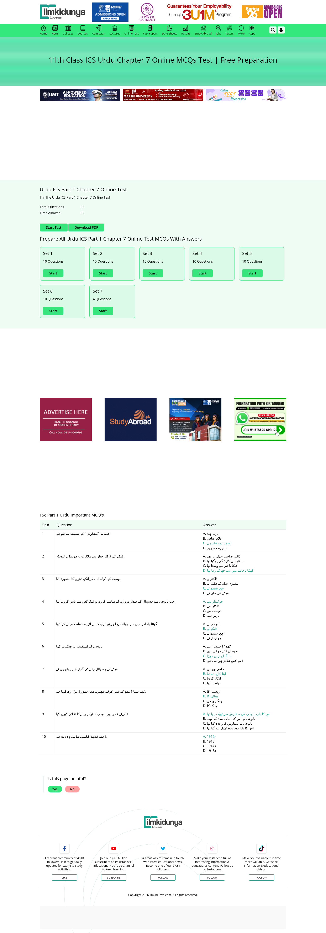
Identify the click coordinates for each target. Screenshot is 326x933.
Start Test (53, 227)
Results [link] (185, 30)
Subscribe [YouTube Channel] (113, 877)
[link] (110, 12)
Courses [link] (83, 30)
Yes (55, 789)
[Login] (281, 29)
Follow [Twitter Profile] (163, 877)
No (72, 789)
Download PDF (86, 227)
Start (53, 273)
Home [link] (43, 30)
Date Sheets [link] (169, 30)
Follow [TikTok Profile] (262, 877)
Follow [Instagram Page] (212, 877)
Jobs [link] (218, 30)
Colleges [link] (68, 30)
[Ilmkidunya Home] (62, 12)
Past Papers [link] (150, 30)
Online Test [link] (131, 30)
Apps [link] (252, 30)
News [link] (55, 30)
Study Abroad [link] (203, 30)
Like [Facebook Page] (64, 877)
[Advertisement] (163, 133)
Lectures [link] (114, 30)
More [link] (241, 30)
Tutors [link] (230, 30)
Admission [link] (98, 30)
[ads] (66, 419)
